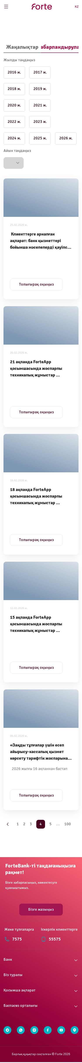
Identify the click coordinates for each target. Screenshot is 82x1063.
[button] (13, 163)
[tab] (22, 47)
